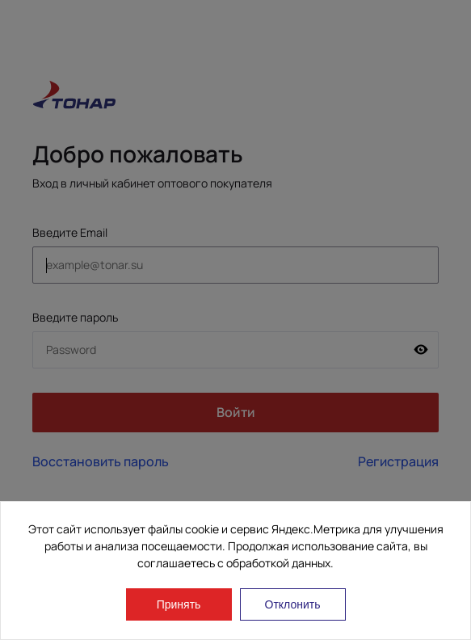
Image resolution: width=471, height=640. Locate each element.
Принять (179, 604)
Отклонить (293, 604)
